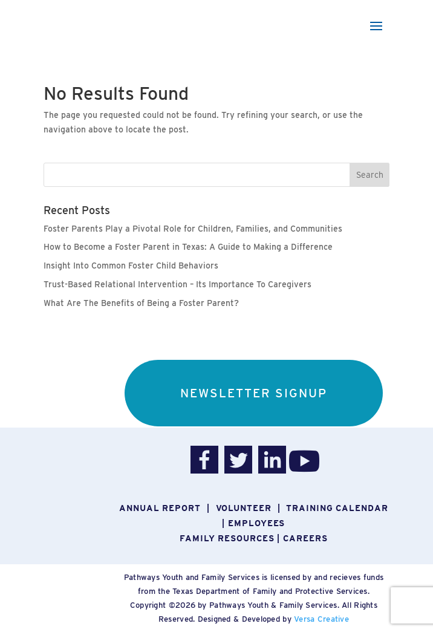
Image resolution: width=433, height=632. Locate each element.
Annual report (160, 508)
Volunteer (244, 508)
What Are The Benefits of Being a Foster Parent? (141, 303)
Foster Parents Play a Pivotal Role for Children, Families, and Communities (193, 228)
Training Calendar (337, 508)
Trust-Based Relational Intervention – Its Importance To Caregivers (177, 284)
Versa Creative (321, 619)
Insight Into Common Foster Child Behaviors (131, 265)
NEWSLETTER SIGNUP (253, 393)
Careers (305, 538)
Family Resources (227, 538)
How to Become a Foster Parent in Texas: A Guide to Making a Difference (188, 247)
